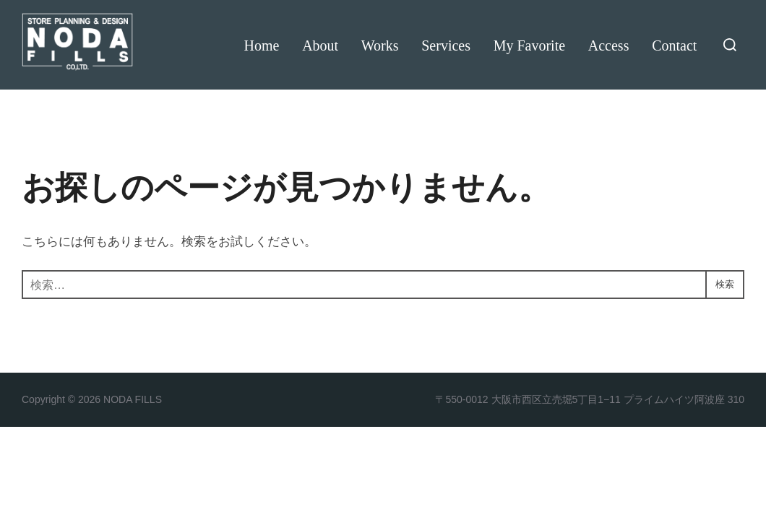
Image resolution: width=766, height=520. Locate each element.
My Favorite (528, 45)
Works (379, 45)
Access (608, 45)
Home (260, 45)
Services (445, 45)
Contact (674, 45)
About (319, 45)
